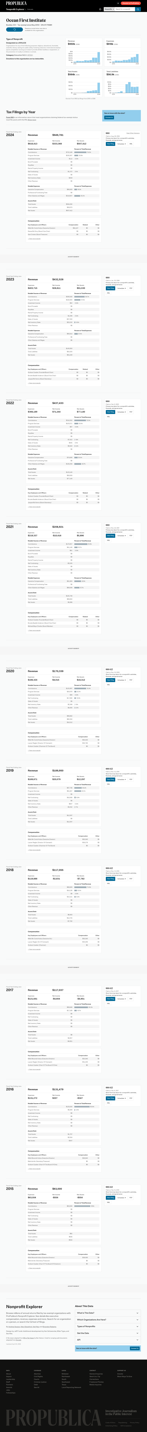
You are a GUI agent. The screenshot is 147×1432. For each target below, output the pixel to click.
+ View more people (34, 239)
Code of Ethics (110, 1423)
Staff (8, 1382)
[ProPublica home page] (53, 1418)
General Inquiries (96, 1374)
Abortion (37, 1374)
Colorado (30, 9)
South (64, 1379)
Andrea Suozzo (14, 1327)
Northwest (66, 1376)
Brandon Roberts (49, 1327)
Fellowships (10, 1393)
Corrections (94, 1379)
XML (131, 144)
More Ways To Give (124, 1376)
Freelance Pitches (97, 1382)
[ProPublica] (16, 3)
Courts (36, 1379)
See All (36, 1387)
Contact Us (109, 117)
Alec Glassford (26, 1327)
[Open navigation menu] (118, 3)
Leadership (10, 1379)
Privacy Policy (134, 1423)
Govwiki (18, 1340)
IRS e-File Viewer (28, 1338)
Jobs (8, 1390)
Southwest (66, 1382)
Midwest (65, 1374)
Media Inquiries (96, 1385)
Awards (9, 1387)
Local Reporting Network (71, 1387)
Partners (9, 1385)
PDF (131, 288)
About (8, 1374)
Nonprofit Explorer (15, 9)
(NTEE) (30, 55)
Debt (36, 1385)
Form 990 (10, 117)
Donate (120, 1374)
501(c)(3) (22, 43)
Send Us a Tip (95, 1376)
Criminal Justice (40, 1382)
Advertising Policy (111, 1426)
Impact (9, 1376)
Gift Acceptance (126, 1426)
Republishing (122, 1423)
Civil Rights (38, 1376)
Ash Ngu (36, 1327)
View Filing (110, 144)
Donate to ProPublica (130, 3)
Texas (64, 1385)
